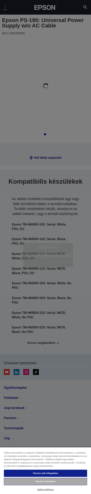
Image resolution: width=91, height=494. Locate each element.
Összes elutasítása (46, 481)
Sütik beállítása (45, 489)
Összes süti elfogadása (45, 473)
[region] (45, 470)
